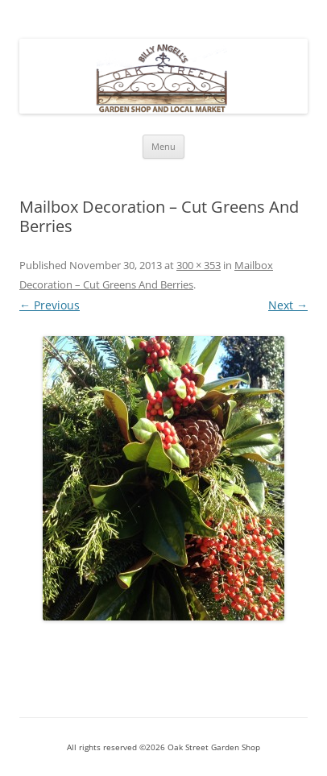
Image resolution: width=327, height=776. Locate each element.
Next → (288, 305)
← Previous (49, 305)
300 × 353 (198, 265)
